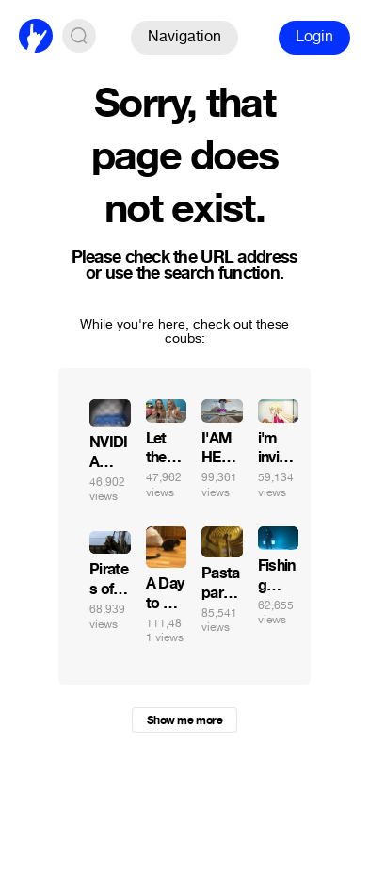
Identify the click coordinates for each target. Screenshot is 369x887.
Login (314, 36)
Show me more (184, 720)
